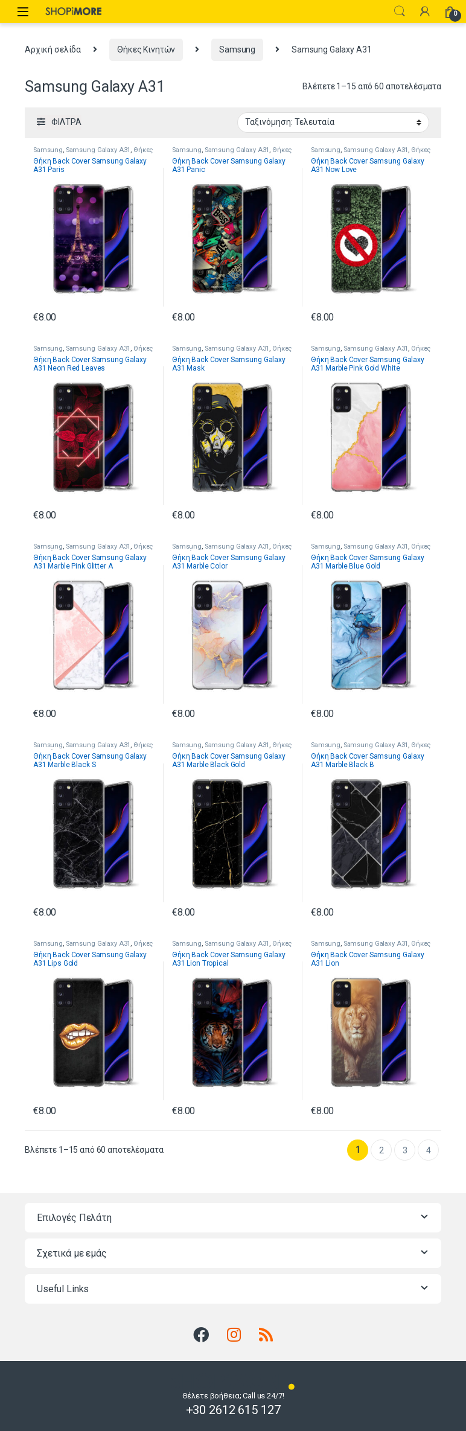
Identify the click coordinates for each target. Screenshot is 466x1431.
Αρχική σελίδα (53, 49)
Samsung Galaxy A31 (98, 150)
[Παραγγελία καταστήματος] (333, 122)
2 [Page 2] (381, 1150)
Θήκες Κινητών (146, 49)
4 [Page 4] (428, 1150)
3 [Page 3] (405, 1150)
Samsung (237, 49)
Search (399, 11)
